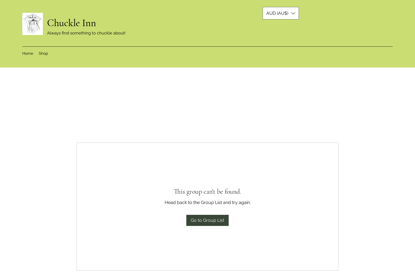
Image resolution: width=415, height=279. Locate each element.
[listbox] (281, 13)
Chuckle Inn (72, 23)
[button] (281, 13)
